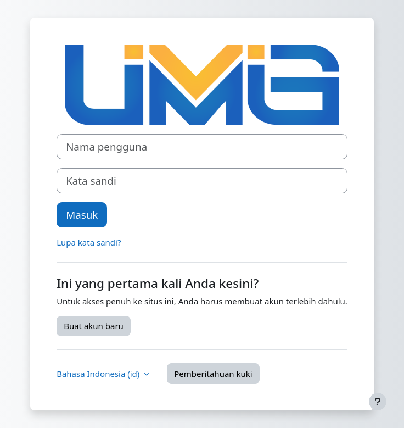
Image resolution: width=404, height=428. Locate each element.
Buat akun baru (94, 325)
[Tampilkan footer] (377, 401)
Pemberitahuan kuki (213, 373)
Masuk (82, 214)
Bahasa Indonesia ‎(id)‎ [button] (99, 373)
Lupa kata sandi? (89, 242)
